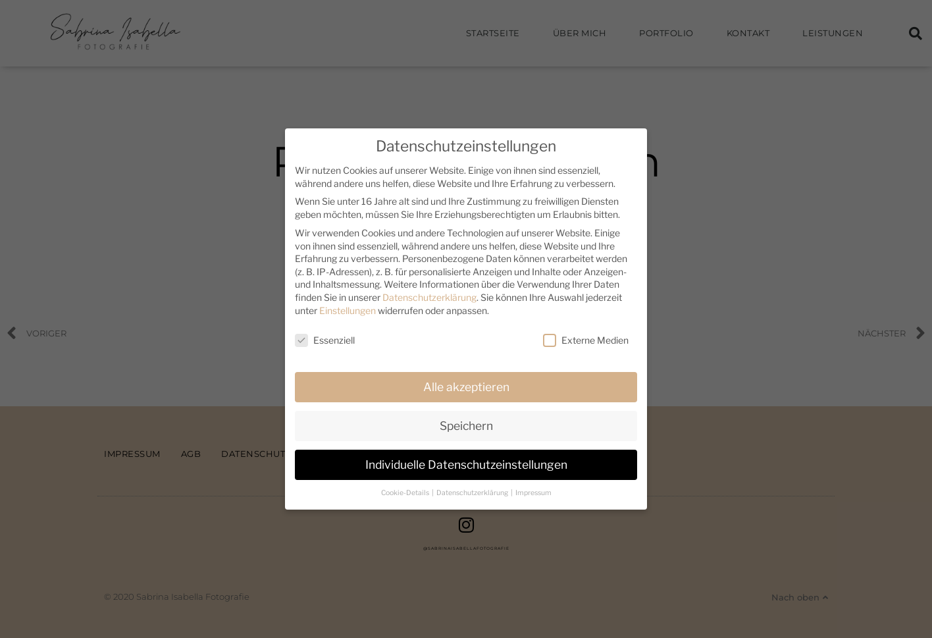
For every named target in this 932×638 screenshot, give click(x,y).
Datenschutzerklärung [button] (472, 493)
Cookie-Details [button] (405, 493)
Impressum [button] (533, 493)
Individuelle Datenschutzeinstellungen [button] (466, 464)
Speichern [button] (466, 426)
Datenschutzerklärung (429, 297)
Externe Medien (586, 340)
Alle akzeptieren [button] (466, 387)
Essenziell (325, 340)
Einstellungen (347, 310)
